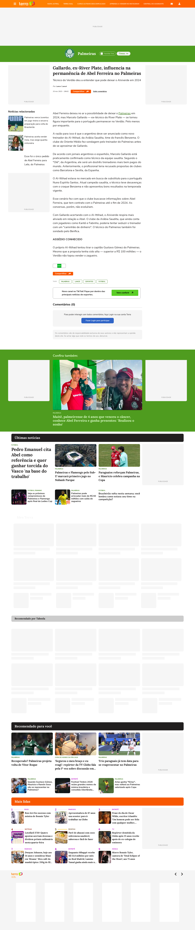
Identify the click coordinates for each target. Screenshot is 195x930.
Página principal (27, 4)
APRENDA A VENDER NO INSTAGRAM (124, 4)
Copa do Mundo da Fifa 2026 (66, 754)
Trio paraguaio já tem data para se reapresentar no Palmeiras (118, 759)
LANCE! (77, 282)
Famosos (72, 806)
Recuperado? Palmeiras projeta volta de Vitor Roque (31, 759)
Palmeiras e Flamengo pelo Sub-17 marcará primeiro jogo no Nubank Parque (75, 476)
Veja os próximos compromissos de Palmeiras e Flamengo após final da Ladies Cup (40, 497)
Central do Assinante (154, 4)
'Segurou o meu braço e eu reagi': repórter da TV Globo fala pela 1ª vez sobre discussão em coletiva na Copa (75, 761)
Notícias (28, 826)
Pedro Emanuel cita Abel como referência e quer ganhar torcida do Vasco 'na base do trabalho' (31, 463)
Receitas (71, 826)
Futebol (102, 282)
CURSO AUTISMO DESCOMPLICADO (91, 4)
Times (123, 53)
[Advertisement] (163, 497)
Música (115, 846)
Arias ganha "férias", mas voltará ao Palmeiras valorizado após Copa (127, 781)
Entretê (74, 776)
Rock (26, 806)
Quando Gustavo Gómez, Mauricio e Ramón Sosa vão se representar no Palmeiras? (40, 782)
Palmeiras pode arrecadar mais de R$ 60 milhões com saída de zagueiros (83, 497)
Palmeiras (87, 53)
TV (113, 826)
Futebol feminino (35, 490)
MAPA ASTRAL (53, 4)
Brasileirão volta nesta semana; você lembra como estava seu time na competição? (119, 496)
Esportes (89, 282)
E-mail (172, 4)
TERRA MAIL (68, 4)
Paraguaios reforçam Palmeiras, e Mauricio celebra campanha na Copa (119, 476)
